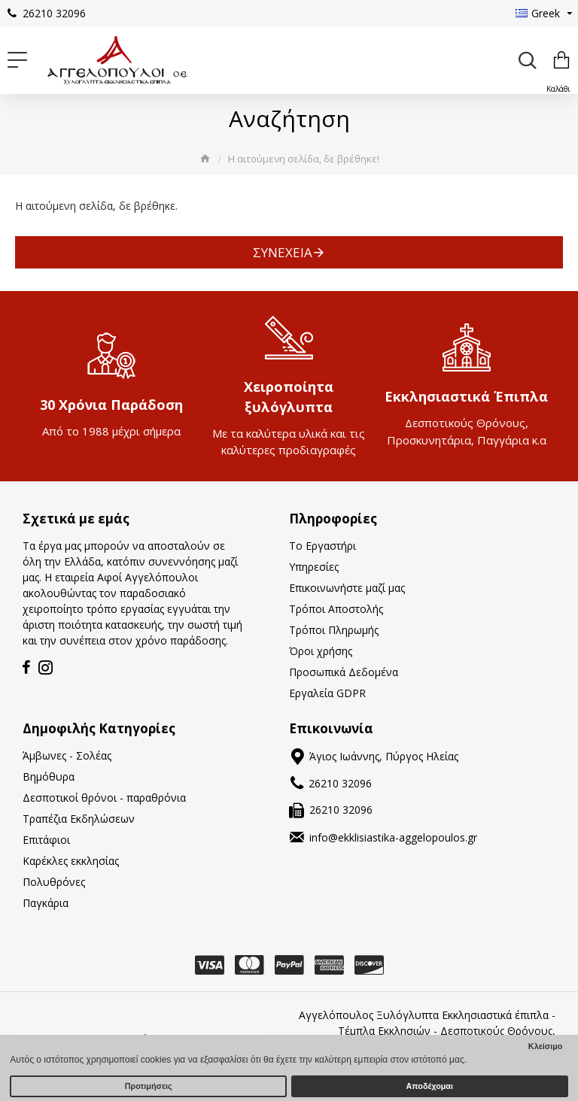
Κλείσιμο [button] (545, 1046)
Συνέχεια (282, 252)
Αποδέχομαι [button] (429, 1085)
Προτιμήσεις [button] (148, 1085)
